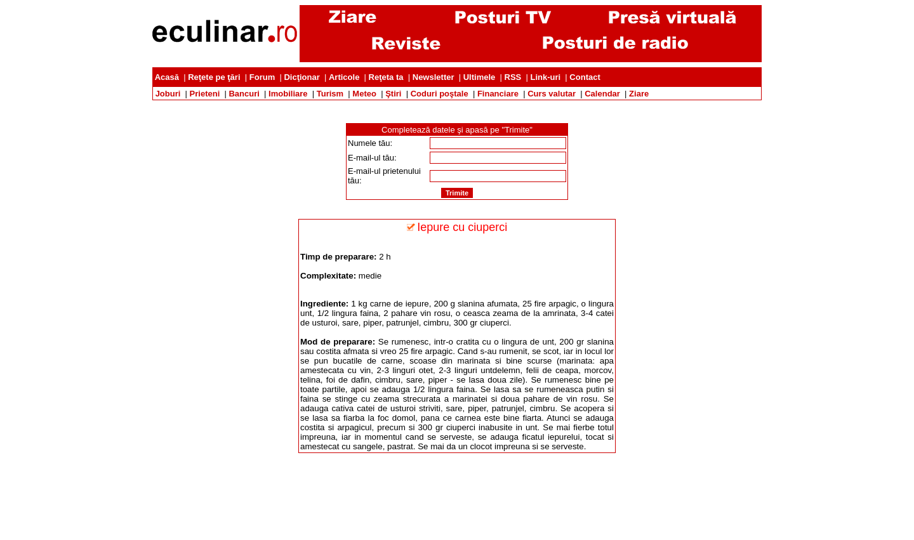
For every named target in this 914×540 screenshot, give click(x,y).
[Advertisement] (457, 105)
